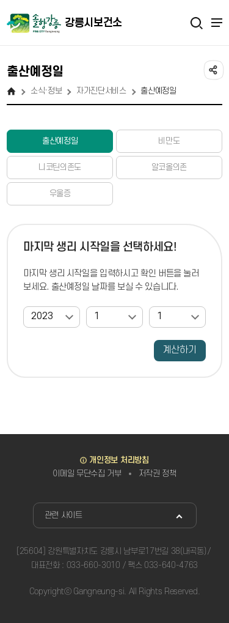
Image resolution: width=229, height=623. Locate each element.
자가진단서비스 (101, 90)
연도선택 (23, 306)
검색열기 (196, 22)
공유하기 (212, 69)
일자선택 (149, 306)
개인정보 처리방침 (118, 460)
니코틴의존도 (59, 167)
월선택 (86, 306)
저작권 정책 (157, 473)
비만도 (169, 141)
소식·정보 (46, 90)
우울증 (60, 193)
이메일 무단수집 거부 (87, 473)
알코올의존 (169, 167)
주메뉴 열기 (216, 23)
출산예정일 (60, 141)
